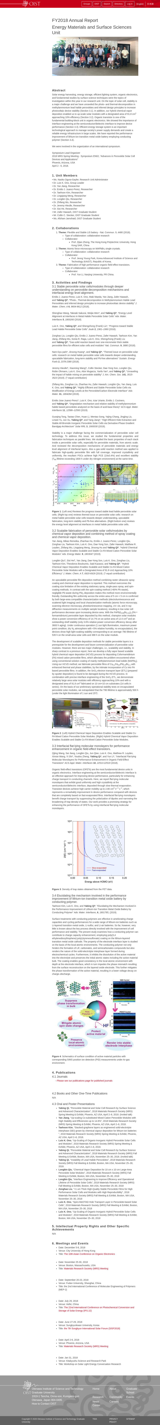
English (140, 4)
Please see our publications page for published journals (84, 1080)
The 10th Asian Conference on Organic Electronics (89, 1254)
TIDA (95, 1419)
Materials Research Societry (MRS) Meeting (86, 1268)
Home (96, 1388)
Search (107, 4)
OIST (97, 4)
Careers (114, 1401)
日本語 (150, 4)
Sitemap (130, 1419)
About (112, 1388)
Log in (129, 4)
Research (98, 1397)
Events (130, 1397)
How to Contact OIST (44, 1403)
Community (116, 1397)
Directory (118, 4)
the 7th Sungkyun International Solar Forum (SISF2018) (92, 1328)
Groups (86, 4)
